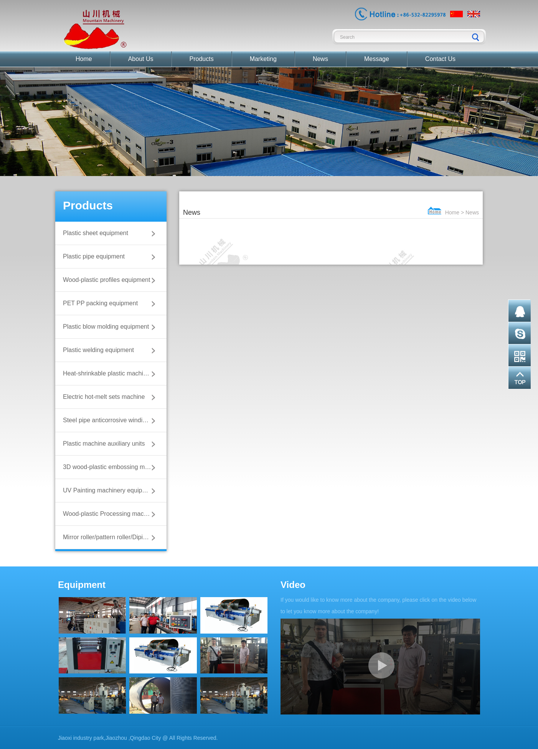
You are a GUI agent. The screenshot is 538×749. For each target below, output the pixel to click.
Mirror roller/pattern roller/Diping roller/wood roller (111, 537)
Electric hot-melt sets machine (104, 396)
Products (202, 59)
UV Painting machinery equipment (109, 490)
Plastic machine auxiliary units (104, 443)
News (320, 59)
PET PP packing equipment (100, 303)
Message (376, 59)
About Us (140, 59)
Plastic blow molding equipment (106, 326)
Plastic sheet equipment (95, 233)
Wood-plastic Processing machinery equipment (111, 513)
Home (84, 59)
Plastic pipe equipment (94, 256)
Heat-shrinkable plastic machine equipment (111, 373)
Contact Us (440, 59)
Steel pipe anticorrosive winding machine (111, 420)
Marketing (263, 59)
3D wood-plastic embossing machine (111, 467)
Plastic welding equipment (98, 350)
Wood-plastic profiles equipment (106, 280)
